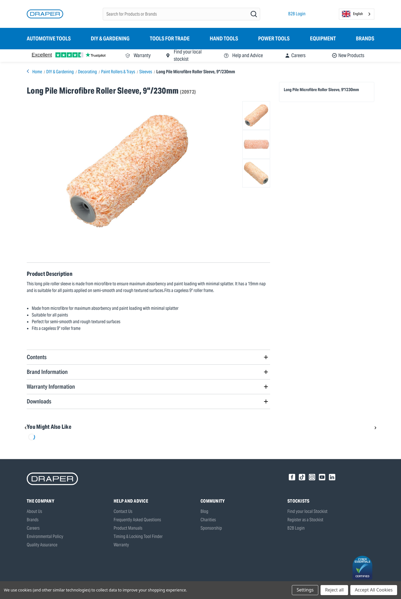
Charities (208, 520)
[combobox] (356, 14)
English (352, 14)
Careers (33, 528)
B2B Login (296, 14)
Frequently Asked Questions (137, 520)
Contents (37, 357)
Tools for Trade (170, 38)
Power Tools (274, 38)
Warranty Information (51, 386)
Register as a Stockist (305, 520)
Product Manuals (128, 528)
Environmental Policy (45, 536)
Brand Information (47, 372)
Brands (365, 38)
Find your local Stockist (307, 511)
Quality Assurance (42, 545)
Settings (305, 590)
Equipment (323, 38)
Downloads (39, 401)
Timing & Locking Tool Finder (138, 536)
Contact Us (123, 511)
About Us (34, 511)
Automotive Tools (49, 38)
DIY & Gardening (110, 38)
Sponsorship (211, 528)
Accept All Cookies (374, 590)
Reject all (334, 590)
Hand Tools (224, 38)
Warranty (121, 545)
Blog (204, 511)
